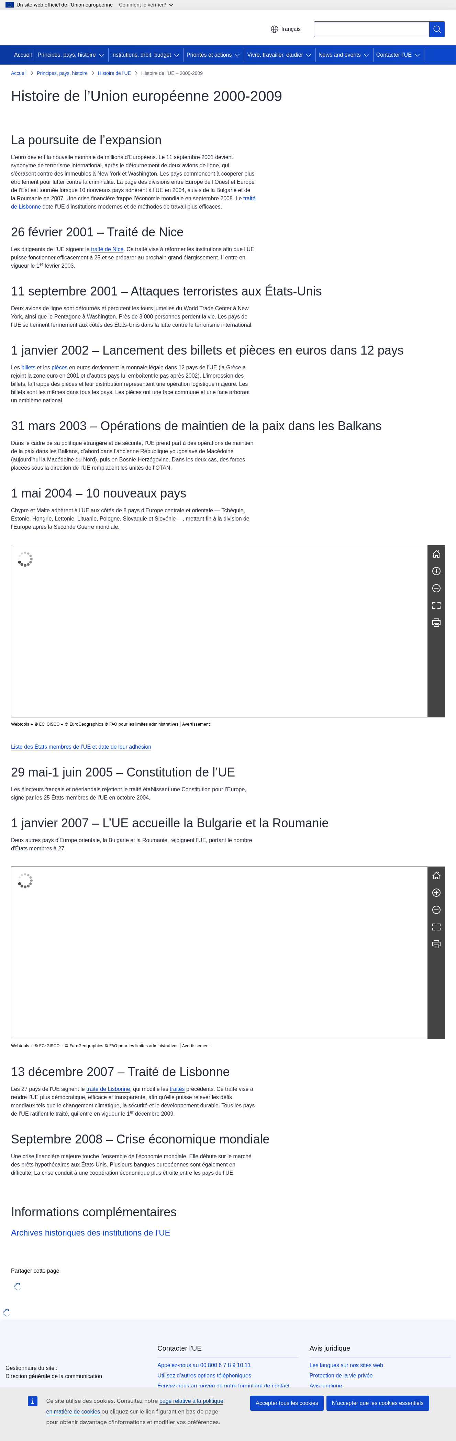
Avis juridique (326, 1201)
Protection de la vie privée (341, 1191)
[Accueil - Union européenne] (50, 27)
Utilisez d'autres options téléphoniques (204, 1191)
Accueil (23, 55)
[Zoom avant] (436, 571)
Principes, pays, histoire (67, 55)
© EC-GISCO (47, 724)
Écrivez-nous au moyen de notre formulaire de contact (223, 1201)
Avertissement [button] (196, 724)
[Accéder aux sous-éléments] (102, 55)
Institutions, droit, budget (141, 55)
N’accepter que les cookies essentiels (378, 1403)
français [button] (285, 29)
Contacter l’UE (394, 55)
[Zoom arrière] (436, 588)
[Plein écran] (436, 605)
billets (28, 367)
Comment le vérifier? (146, 5)
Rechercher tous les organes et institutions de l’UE (371, 1256)
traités (177, 905)
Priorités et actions (209, 55)
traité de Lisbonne (108, 905)
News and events (340, 55)
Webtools (20, 724)
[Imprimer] (436, 622)
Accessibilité (325, 1222)
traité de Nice (107, 249)
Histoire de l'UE (114, 73)
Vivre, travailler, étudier (275, 55)
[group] (219, 631)
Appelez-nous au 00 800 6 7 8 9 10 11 (204, 1181)
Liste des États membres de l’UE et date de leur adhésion (81, 747)
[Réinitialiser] (436, 553)
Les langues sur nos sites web (346, 1181)
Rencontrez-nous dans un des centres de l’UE (213, 1212)
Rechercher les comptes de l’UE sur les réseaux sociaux (226, 1246)
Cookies (320, 1212)
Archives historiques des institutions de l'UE (90, 1048)
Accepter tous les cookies (287, 1403)
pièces (59, 367)
